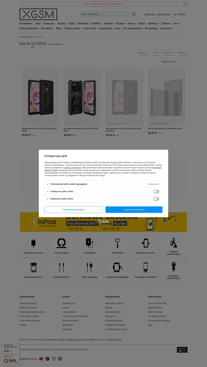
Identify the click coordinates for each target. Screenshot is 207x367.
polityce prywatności (72, 168)
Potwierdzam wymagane (74, 210)
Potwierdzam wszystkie (134, 210)
